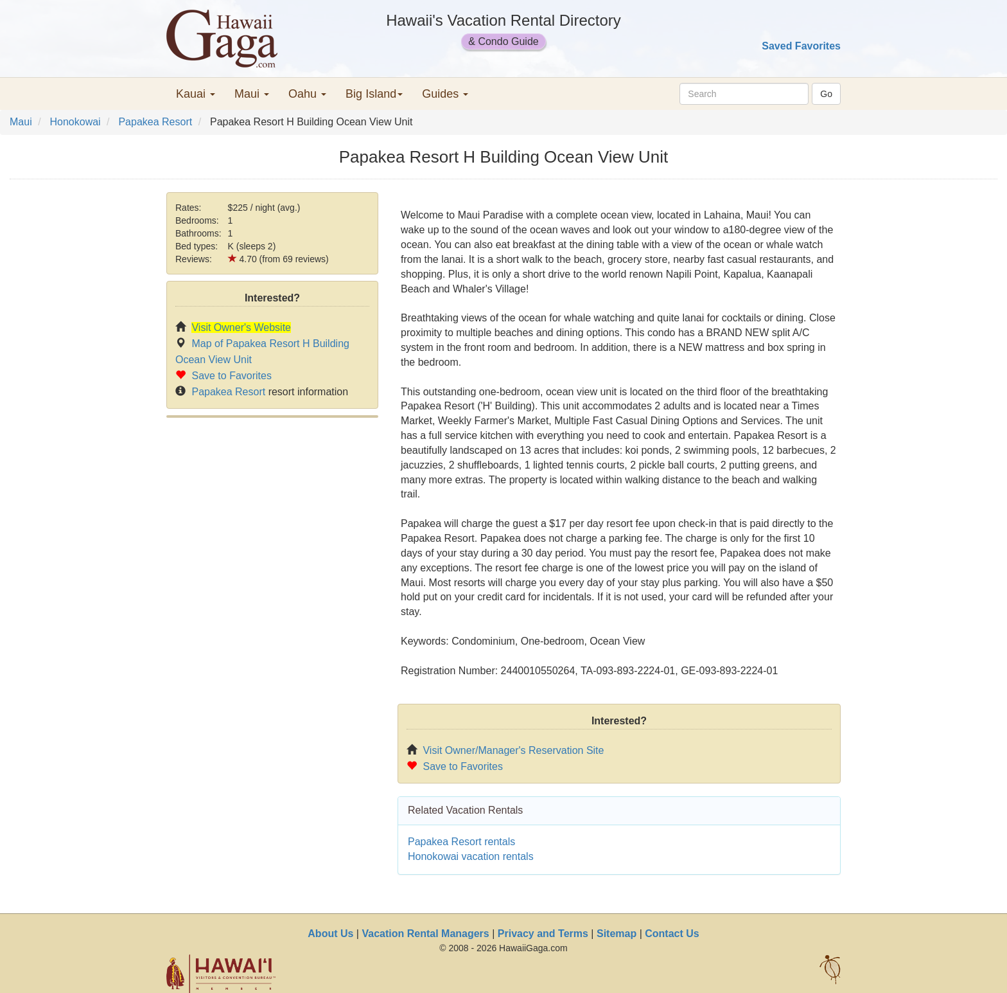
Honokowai (74, 121)
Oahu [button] (307, 93)
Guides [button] (445, 93)
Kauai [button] (195, 93)
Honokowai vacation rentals (471, 856)
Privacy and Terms (543, 933)
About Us (330, 933)
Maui (21, 121)
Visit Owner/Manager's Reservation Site (513, 750)
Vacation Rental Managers (425, 933)
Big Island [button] (374, 93)
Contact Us (672, 933)
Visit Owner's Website (241, 327)
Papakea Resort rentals (461, 841)
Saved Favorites (801, 45)
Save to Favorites (231, 375)
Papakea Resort (155, 121)
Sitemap (616, 933)
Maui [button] (251, 93)
